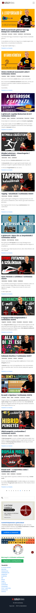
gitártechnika (4, 34)
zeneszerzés (27, 118)
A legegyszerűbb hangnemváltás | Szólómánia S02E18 (14, 319)
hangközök (4, 322)
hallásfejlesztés (5, 572)
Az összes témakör (6, 567)
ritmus (9, 157)
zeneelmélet (19, 76)
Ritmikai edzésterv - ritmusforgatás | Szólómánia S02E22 (15, 154)
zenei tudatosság (27, 34)
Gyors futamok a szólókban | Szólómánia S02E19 (16, 278)
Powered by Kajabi (18, 609)
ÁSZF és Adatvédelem (21, 606)
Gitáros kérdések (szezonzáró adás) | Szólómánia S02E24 (15, 73)
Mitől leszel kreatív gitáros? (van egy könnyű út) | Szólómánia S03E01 (15, 31)
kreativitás (10, 34)
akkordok (3, 569)
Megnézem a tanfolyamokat (12, 561)
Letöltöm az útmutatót (11, 532)
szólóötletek (20, 34)
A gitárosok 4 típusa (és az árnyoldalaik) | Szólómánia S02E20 (17, 236)
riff (2, 578)
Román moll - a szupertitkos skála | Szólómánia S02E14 (14, 471)
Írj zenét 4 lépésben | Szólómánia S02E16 (16, 395)
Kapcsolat (11, 606)
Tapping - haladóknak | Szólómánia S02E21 (17, 194)
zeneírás (32, 118)
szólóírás (15, 34)
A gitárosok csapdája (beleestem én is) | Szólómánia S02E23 (16, 115)
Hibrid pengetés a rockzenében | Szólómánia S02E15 (13, 432)
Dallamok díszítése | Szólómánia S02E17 (16, 356)
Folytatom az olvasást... (7, 48)
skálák (8, 76)
